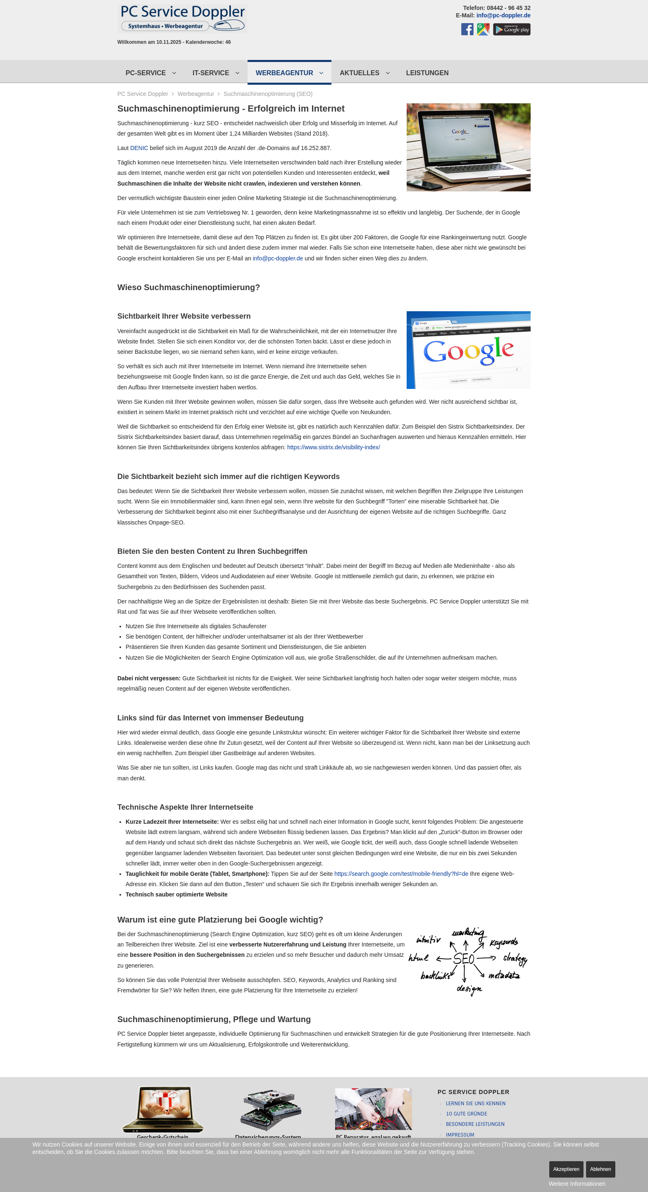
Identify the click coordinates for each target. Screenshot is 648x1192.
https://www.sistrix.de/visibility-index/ (333, 447)
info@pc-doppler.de (503, 15)
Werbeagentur (196, 94)
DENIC (139, 148)
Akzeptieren (566, 1169)
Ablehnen (600, 1169)
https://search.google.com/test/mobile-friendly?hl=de (401, 873)
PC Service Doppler (142, 94)
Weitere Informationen (577, 1183)
